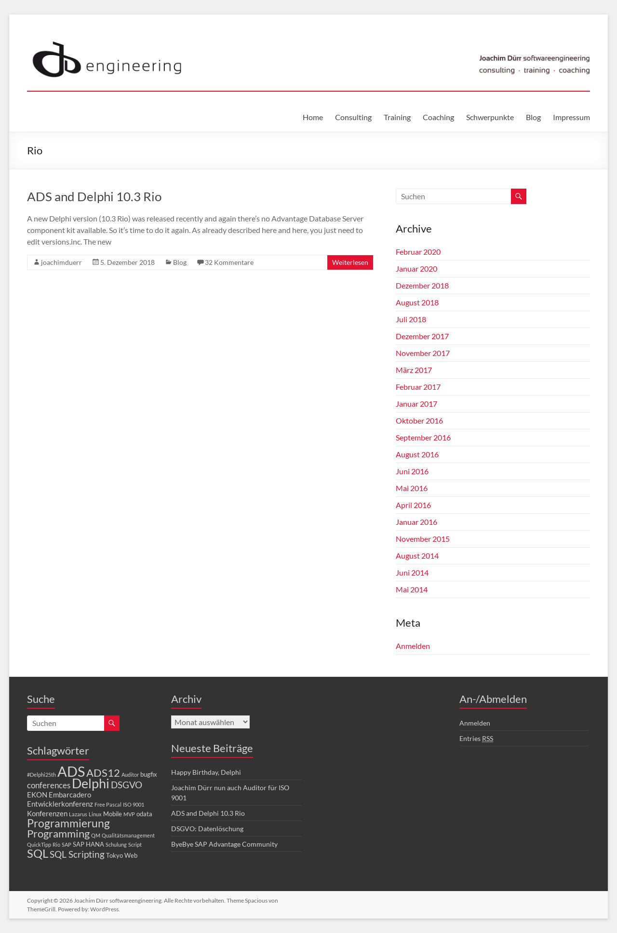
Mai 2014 (412, 589)
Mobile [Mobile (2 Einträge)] (112, 814)
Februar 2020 (418, 251)
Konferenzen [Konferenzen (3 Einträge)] (47, 813)
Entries (476, 738)
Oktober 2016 (419, 420)
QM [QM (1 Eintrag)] (95, 835)
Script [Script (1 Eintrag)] (135, 844)
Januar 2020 (416, 268)
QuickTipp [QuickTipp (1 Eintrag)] (39, 844)
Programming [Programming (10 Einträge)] (58, 833)
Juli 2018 (411, 319)
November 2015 (423, 538)
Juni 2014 (412, 572)
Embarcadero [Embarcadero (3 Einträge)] (70, 794)
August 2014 (417, 555)
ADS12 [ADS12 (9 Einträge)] (103, 773)
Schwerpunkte (490, 117)
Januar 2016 (416, 521)
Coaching (438, 117)
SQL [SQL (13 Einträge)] (37, 853)
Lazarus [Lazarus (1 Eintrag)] (78, 814)
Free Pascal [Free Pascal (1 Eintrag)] (107, 804)
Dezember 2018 (422, 285)
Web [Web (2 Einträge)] (130, 855)
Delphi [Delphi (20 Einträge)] (90, 783)
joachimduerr (61, 262)
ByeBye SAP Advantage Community (224, 844)
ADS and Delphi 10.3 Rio (94, 196)
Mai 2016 (412, 488)
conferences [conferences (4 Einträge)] (48, 785)
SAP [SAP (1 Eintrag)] (66, 844)
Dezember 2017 (422, 336)
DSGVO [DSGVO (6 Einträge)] (126, 784)
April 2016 (413, 504)
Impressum (571, 117)
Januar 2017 (416, 403)
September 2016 (423, 437)
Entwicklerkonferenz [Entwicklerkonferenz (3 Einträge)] (60, 803)
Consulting (353, 117)
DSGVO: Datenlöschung (207, 828)
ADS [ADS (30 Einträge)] (71, 771)
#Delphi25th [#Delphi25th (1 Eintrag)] (41, 774)
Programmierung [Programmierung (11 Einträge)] (68, 823)
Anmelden (413, 645)
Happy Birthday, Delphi (206, 772)
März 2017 (414, 369)
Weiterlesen (350, 262)
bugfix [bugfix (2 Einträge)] (148, 774)
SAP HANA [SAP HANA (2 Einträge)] (88, 844)
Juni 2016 (412, 471)
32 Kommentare (229, 262)
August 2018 (417, 302)
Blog (533, 117)
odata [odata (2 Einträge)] (144, 814)
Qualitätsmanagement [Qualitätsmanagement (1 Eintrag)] (128, 835)
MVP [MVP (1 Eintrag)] (129, 814)
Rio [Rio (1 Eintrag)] (56, 844)
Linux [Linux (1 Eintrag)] (95, 814)
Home (313, 117)
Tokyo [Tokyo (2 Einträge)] (114, 855)
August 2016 (417, 454)
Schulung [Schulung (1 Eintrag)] (116, 844)
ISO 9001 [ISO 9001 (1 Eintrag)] (133, 804)
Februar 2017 (418, 386)
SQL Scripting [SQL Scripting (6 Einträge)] (77, 854)
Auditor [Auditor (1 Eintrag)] (130, 774)
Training (397, 117)
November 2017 (423, 352)
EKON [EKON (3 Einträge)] (37, 794)
